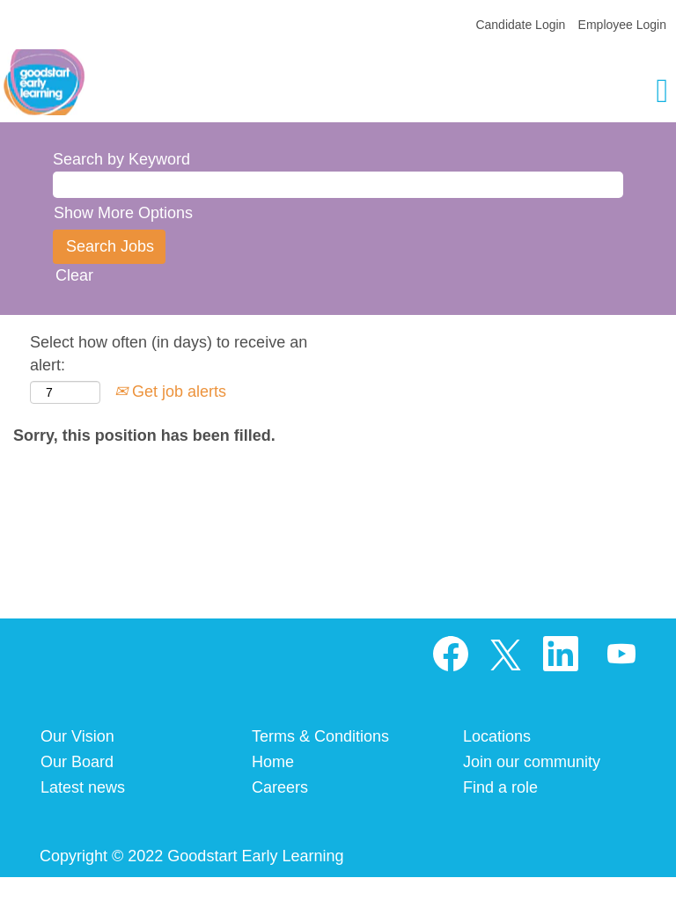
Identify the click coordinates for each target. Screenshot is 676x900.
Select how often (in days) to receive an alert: (168, 353)
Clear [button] (74, 275)
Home (273, 762)
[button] (563, 93)
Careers (280, 787)
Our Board (77, 762)
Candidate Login (520, 25)
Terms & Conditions (320, 736)
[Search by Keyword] (338, 185)
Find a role (500, 787)
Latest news (82, 787)
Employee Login (622, 25)
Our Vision (77, 736)
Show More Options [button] (123, 213)
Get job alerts (170, 391)
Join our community (531, 762)
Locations (497, 736)
